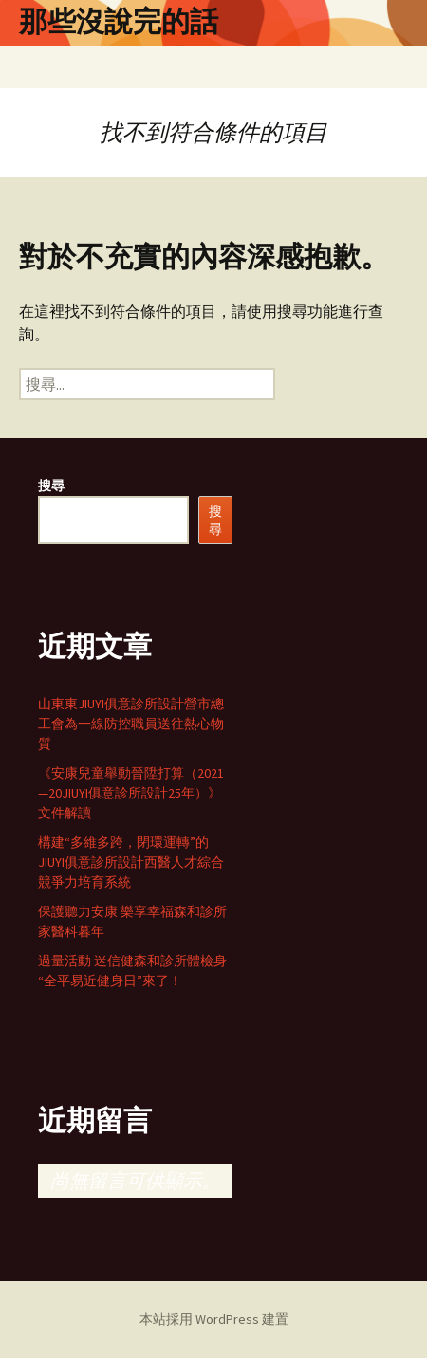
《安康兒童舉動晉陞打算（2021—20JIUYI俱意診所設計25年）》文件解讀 (131, 792)
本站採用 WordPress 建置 (213, 1319)
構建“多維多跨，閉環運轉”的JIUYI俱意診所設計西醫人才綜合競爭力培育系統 (131, 862)
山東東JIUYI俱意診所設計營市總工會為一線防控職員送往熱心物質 (131, 723)
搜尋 (51, 485)
